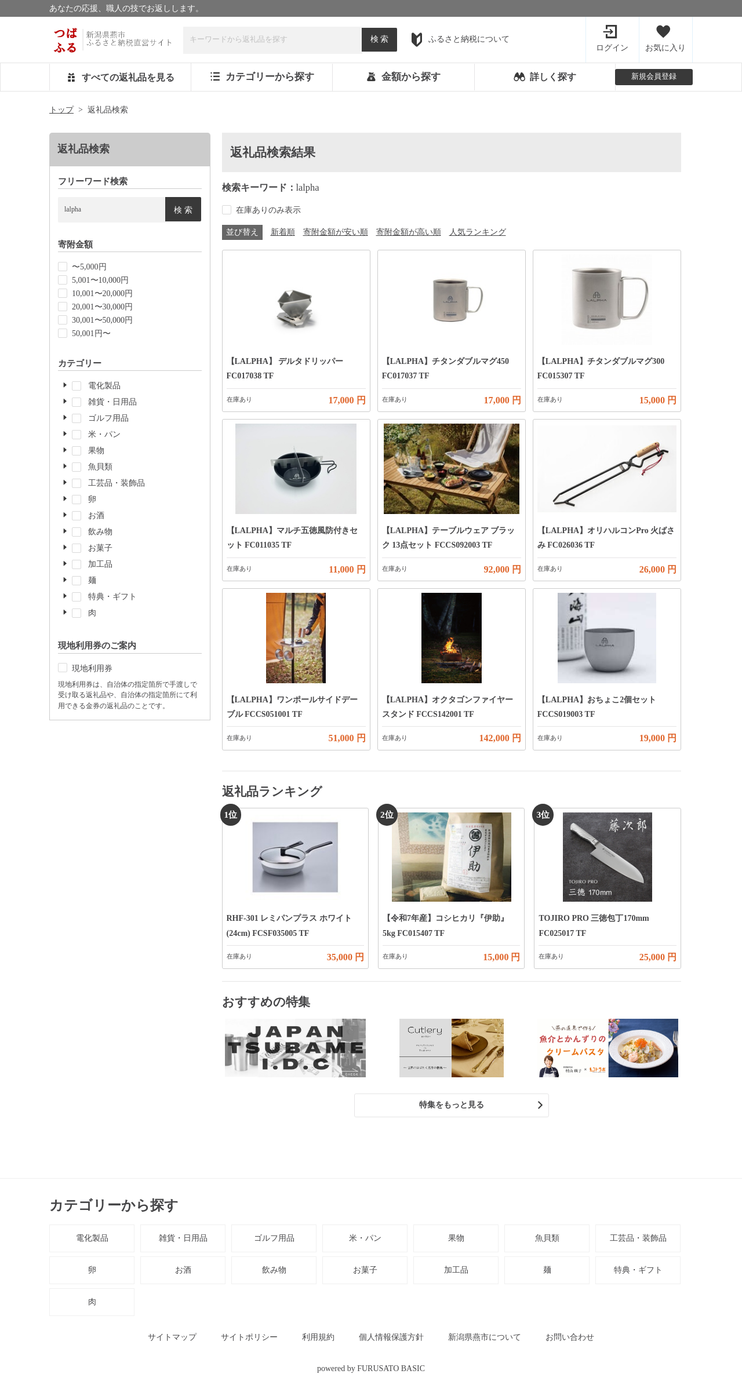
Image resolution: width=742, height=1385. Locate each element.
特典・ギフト (638, 1272)
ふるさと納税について (460, 40)
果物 (456, 1240)
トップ (61, 112)
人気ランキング (477, 233)
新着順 (283, 233)
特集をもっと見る (451, 1107)
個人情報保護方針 (391, 1339)
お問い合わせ (569, 1339)
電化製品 (92, 1240)
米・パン (365, 1240)
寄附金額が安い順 (335, 233)
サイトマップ (172, 1339)
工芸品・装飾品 (638, 1240)
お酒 (183, 1272)
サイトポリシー (249, 1339)
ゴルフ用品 (274, 1240)
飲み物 (274, 1272)
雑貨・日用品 (183, 1240)
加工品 (456, 1272)
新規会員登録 (653, 78)
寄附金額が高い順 (408, 233)
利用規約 (318, 1339)
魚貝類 (547, 1240)
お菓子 (365, 1272)
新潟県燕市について (484, 1339)
